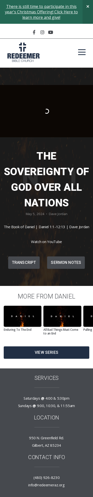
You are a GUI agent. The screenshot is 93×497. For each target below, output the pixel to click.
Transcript (24, 262)
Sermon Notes (66, 262)
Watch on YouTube (46, 241)
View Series (46, 352)
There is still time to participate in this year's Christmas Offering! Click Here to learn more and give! (41, 12)
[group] (22, 320)
